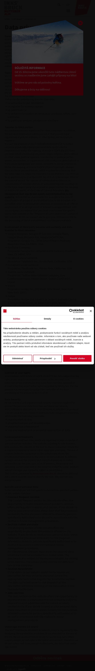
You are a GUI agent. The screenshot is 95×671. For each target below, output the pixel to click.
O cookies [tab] (78, 319)
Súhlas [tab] (16, 319)
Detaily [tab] (47, 319)
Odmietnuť (17, 358)
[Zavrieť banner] (91, 311)
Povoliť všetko (77, 358)
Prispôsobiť (47, 358)
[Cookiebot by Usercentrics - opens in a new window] (71, 311)
